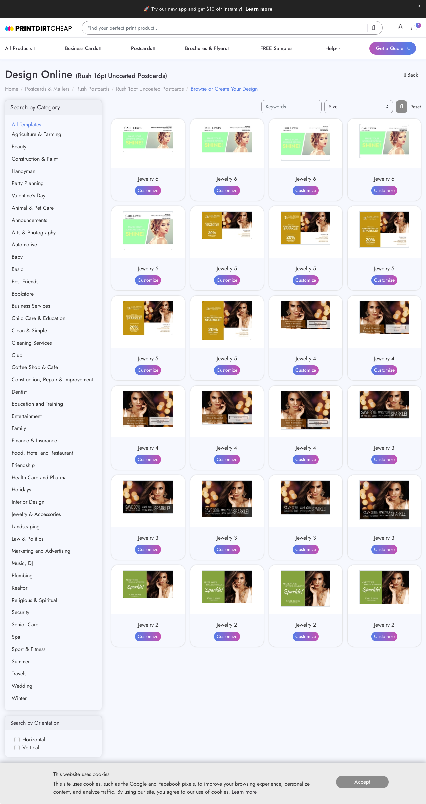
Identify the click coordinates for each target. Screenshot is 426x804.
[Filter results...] (401, 106)
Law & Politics (27, 539)
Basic (17, 269)
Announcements (29, 220)
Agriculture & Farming (36, 134)
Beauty (19, 146)
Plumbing (22, 575)
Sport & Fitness (28, 649)
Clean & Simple (29, 330)
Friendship (23, 465)
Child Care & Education (38, 318)
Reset (415, 106)
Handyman (23, 171)
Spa (16, 637)
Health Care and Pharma (39, 477)
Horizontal (33, 739)
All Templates (26, 124)
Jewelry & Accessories (36, 514)
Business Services (31, 306)
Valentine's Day (28, 195)
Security (20, 612)
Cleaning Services (32, 343)
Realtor (19, 588)
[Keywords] (291, 107)
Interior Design (28, 502)
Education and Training (37, 404)
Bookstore (23, 294)
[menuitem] (21, 48)
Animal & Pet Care (33, 208)
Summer (21, 661)
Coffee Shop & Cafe (35, 367)
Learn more (259, 9)
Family (19, 428)
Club (17, 355)
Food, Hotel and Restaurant (42, 453)
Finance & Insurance (34, 440)
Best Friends (25, 281)
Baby (17, 257)
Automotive (24, 244)
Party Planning (28, 183)
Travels (19, 673)
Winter (19, 698)
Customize (148, 190)
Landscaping (26, 526)
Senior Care (25, 624)
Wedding (22, 686)
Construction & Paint (35, 159)
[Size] (358, 107)
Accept (362, 782)
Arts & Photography (34, 232)
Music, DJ (22, 563)
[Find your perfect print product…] (232, 28)
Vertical (30, 747)
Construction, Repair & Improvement (52, 379)
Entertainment (27, 416)
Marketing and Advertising (41, 551)
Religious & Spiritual (34, 600)
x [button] (419, 5)
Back (411, 75)
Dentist (19, 392)
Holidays (21, 489)
